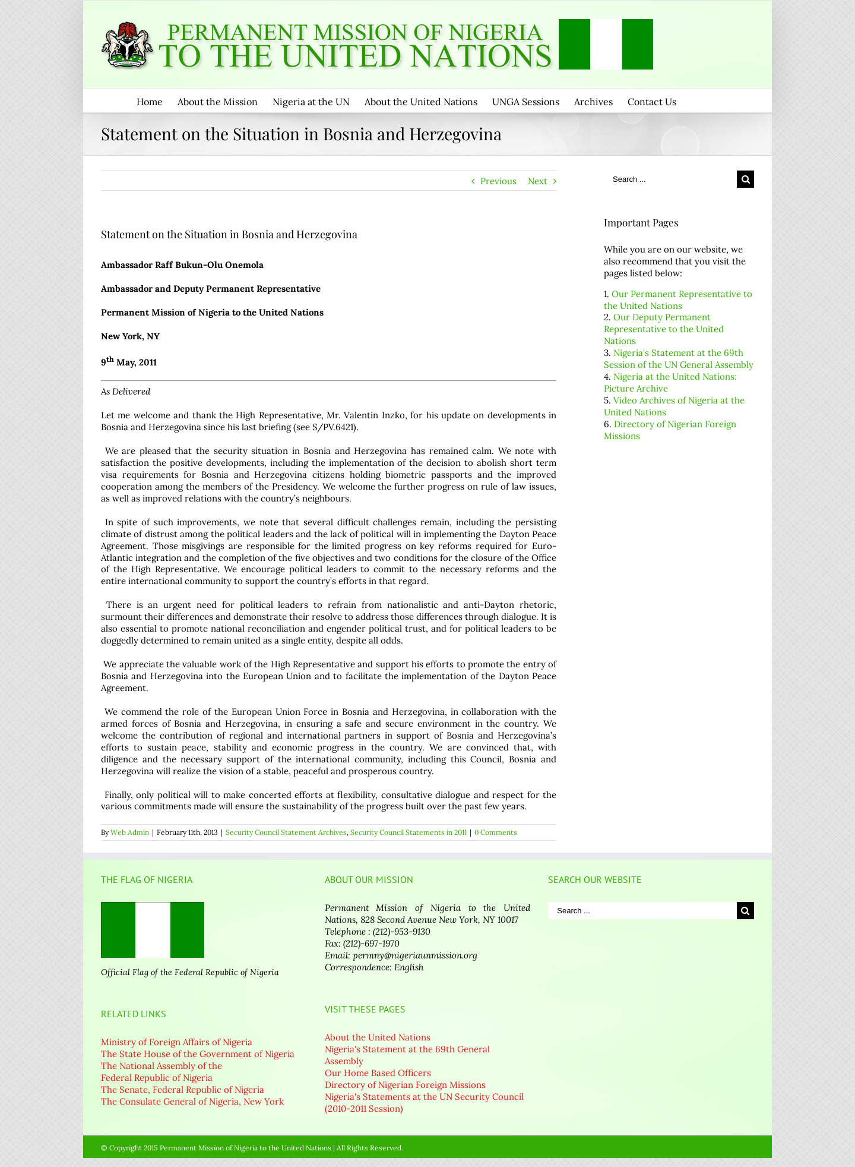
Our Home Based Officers (378, 1072)
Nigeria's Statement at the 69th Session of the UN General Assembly (678, 358)
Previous (498, 181)
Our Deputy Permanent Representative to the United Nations (664, 328)
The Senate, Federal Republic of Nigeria (182, 1089)
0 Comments (495, 832)
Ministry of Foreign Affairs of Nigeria (176, 1042)
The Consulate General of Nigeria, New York (192, 1101)
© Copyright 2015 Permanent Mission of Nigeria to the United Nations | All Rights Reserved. (252, 1147)
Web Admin (129, 832)
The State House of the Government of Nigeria (197, 1053)
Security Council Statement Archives (286, 832)
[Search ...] (670, 179)
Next (537, 181)
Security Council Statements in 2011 (408, 832)
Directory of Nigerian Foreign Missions (405, 1084)
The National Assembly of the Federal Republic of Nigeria (161, 1071)
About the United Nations (377, 1037)
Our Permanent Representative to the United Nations (678, 299)
